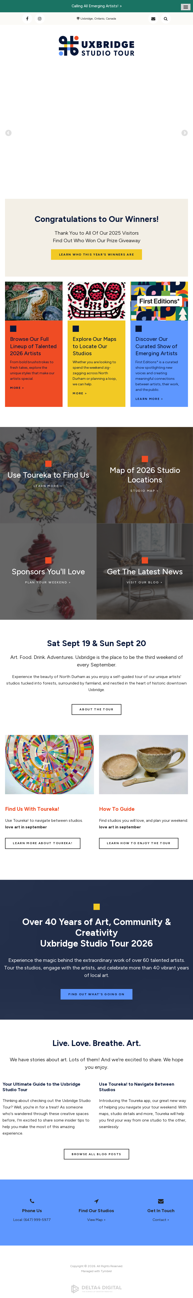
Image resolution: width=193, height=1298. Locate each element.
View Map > (96, 1220)
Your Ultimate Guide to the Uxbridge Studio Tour (41, 1086)
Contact (153, 19)
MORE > (17, 388)
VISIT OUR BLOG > (145, 582)
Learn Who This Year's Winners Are (96, 254)
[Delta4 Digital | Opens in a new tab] (96, 1289)
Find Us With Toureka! (32, 809)
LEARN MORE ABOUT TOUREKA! (42, 843)
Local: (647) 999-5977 (32, 1220)
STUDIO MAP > (144, 491)
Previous (9, 140)
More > (80, 393)
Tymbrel (106, 1271)
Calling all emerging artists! (95, 6)
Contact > (161, 1220)
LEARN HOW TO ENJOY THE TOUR (138, 843)
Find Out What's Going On (96, 994)
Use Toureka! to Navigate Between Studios (136, 1086)
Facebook (27, 19)
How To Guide (117, 809)
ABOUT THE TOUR (96, 709)
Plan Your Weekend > (48, 582)
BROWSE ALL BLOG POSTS (96, 1154)
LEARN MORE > (149, 399)
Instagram (40, 19)
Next (184, 140)
